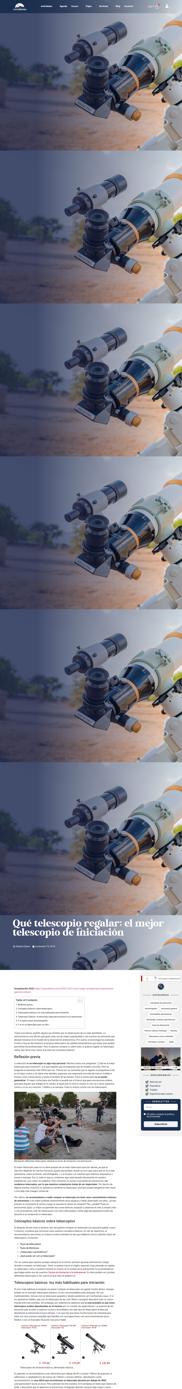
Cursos (76, 6)
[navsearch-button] (161, 987)
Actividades (48, 6)
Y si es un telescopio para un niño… (34, 1025)
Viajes (90, 6)
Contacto (128, 6)
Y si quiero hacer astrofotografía (32, 1021)
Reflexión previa (25, 1005)
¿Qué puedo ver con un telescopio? (37, 1256)
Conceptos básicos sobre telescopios (35, 1009)
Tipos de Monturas (29, 1248)
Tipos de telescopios (30, 1244)
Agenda (63, 6)
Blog (118, 6)
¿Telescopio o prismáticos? (33, 1252)
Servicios (105, 6)
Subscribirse (160, 1124)
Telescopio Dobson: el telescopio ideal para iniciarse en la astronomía (50, 1017)
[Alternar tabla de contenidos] (78, 1000)
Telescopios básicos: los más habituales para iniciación (43, 1012)
